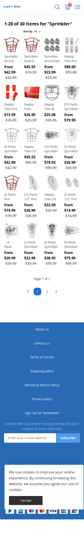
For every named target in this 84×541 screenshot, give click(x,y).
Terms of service (42, 357)
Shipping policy (42, 371)
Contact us (42, 343)
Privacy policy (42, 399)
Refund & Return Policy (42, 385)
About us (42, 329)
